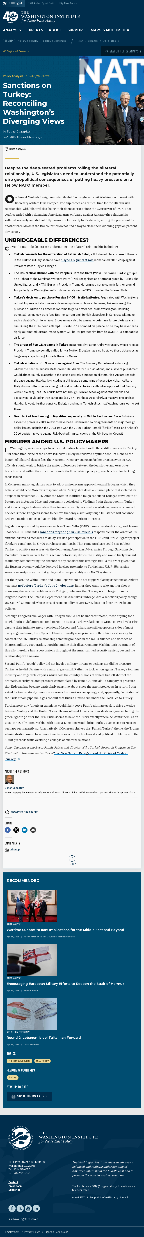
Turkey (12, 1076)
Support (76, 30)
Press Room (15, 1185)
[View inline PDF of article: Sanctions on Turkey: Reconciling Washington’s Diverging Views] (72, 811)
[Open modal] (123, 51)
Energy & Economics (54, 40)
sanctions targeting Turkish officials (66, 532)
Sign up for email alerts (29, 1095)
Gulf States (109, 40)
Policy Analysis (13, 76)
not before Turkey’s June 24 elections (46, 585)
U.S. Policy (42, 1060)
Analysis (12, 30)
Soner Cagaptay (19, 131)
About (55, 30)
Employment (12, 1231)
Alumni (124, 1196)
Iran (81, 40)
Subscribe (14, 1189)
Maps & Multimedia (110, 30)
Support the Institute (102, 1196)
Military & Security (28, 40)
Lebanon (93, 40)
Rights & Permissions (56, 1231)
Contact (13, 1181)
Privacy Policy (32, 1231)
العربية (39, 137)
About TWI (78, 1196)
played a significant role (77, 260)
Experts (34, 30)
